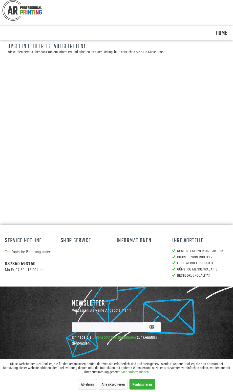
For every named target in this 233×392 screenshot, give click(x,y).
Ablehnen (87, 384)
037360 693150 (20, 264)
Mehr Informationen (135, 372)
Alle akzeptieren (113, 384)
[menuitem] (221, 33)
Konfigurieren (142, 384)
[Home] (221, 33)
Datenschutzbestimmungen (114, 337)
